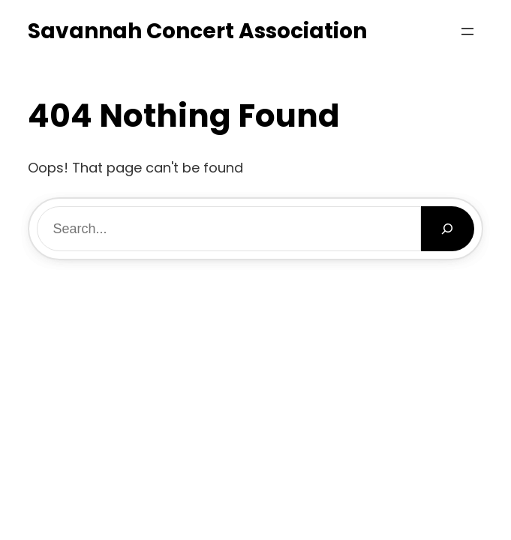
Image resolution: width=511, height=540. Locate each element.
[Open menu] (467, 31)
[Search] (447, 228)
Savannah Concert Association (197, 31)
